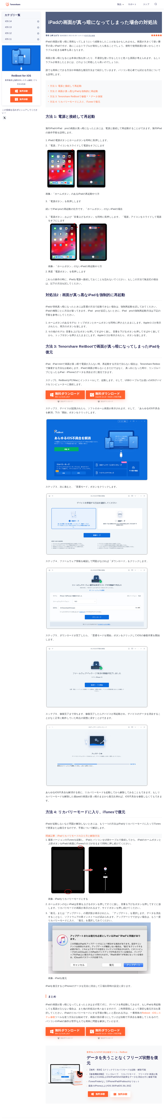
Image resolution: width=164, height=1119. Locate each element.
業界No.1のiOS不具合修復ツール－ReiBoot (107, 1052)
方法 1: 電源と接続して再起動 (65, 86)
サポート (132, 4)
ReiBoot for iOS (21, 75)
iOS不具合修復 (89, 35)
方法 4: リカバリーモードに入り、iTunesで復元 (75, 101)
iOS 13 (8, 27)
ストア (146, 4)
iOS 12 (8, 33)
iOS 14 (8, 21)
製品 (119, 4)
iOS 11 (8, 39)
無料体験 (21, 91)
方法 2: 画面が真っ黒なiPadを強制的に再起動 (74, 91)
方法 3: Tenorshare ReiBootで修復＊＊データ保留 (76, 96)
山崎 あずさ (55, 35)
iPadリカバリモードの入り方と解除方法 (78, 836)
